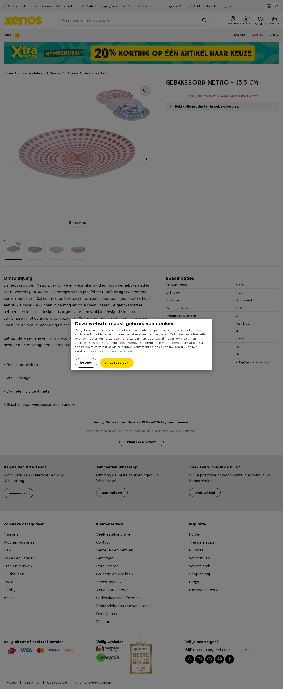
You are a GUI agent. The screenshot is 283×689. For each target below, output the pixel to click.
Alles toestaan (117, 363)
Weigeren (86, 362)
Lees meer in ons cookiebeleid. (111, 351)
